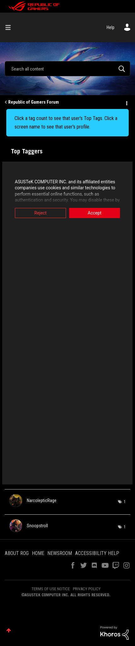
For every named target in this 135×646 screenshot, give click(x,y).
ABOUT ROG (17, 553)
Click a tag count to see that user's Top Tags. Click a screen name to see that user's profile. (66, 122)
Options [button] (126, 102)
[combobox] (67, 68)
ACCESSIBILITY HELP (97, 553)
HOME (38, 553)
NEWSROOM (59, 553)
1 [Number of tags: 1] (125, 502)
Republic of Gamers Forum (33, 102)
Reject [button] (39, 212)
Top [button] (8, 630)
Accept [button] (96, 212)
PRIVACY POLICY (87, 588)
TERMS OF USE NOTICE (51, 588)
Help (110, 27)
